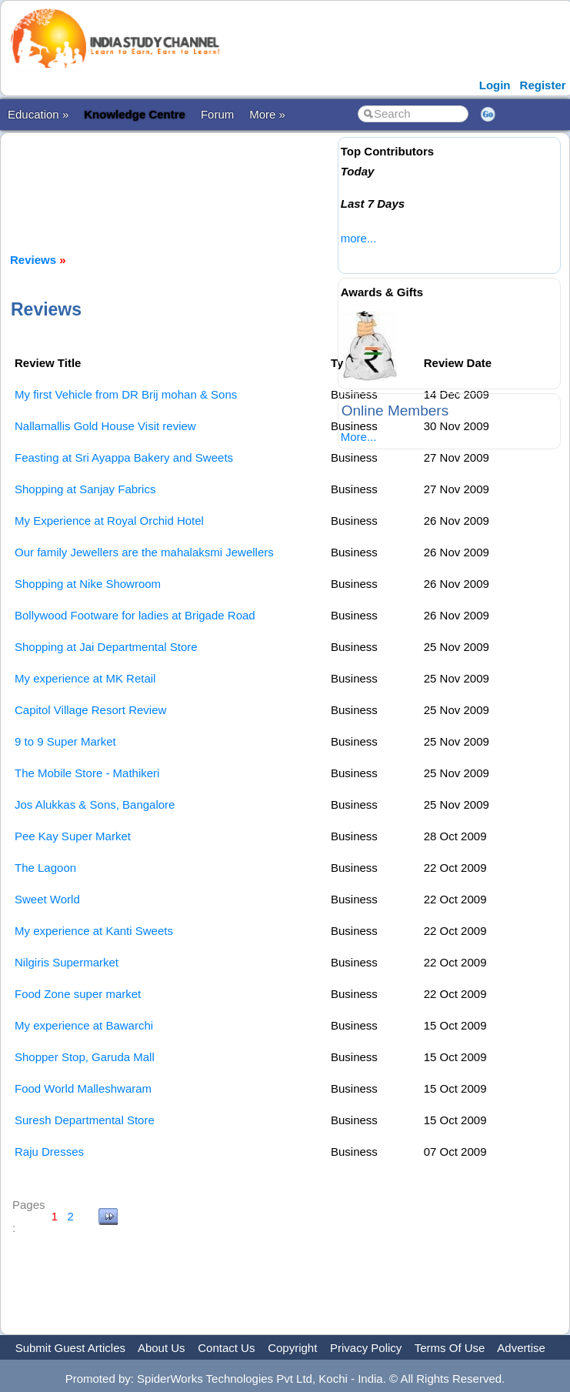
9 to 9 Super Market (65, 741)
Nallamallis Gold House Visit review (105, 425)
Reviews (33, 259)
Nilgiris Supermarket (66, 962)
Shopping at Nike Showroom (88, 583)
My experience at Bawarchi (84, 1025)
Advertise (521, 1347)
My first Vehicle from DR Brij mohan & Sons (126, 394)
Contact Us (226, 1347)
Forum (217, 114)
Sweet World (47, 899)
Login (495, 85)
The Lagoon (45, 867)
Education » (38, 114)
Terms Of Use (450, 1347)
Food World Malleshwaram (83, 1088)
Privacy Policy (366, 1347)
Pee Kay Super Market (73, 836)
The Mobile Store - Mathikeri (87, 772)
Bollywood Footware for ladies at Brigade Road (135, 615)
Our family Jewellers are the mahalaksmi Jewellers (144, 552)
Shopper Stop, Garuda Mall (85, 1056)
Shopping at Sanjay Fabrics (85, 489)
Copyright (292, 1347)
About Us (161, 1347)
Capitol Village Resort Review (90, 709)
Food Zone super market (78, 993)
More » (267, 114)
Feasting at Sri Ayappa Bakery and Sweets (124, 457)
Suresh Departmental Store (85, 1120)
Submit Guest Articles (70, 1347)
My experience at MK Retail (85, 678)
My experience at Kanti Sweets (94, 930)
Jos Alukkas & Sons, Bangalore (95, 804)
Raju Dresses (49, 1151)
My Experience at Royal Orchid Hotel (109, 520)
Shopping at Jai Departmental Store (106, 646)
